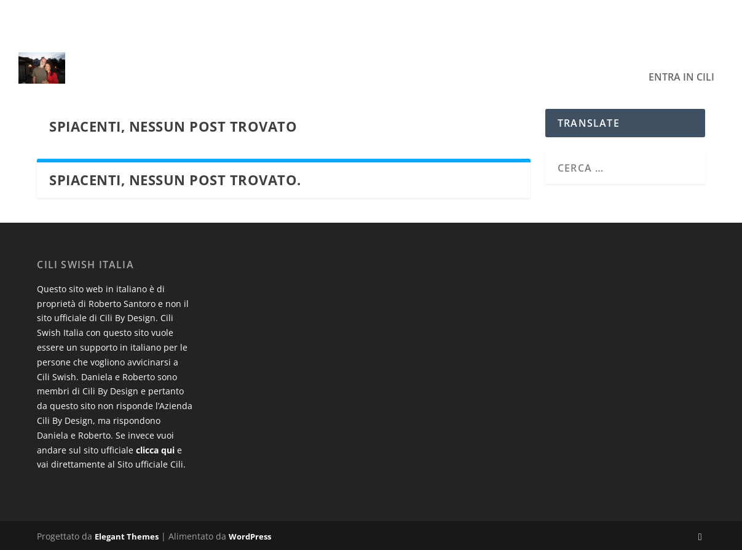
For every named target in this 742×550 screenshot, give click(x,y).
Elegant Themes (127, 535)
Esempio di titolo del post (157, 17)
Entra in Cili (681, 60)
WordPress (250, 535)
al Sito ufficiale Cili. (147, 464)
